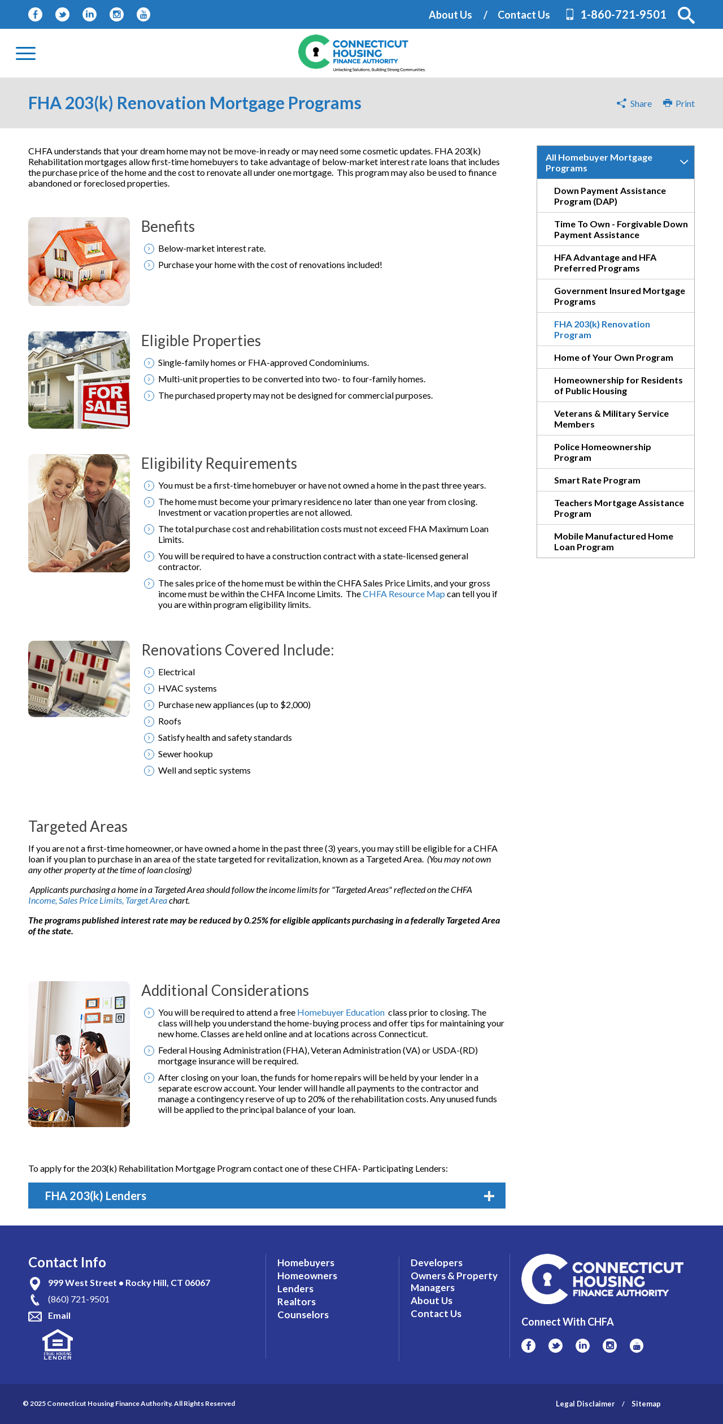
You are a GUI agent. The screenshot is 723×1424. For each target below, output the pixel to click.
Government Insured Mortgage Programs (619, 296)
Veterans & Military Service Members (611, 418)
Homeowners (307, 1275)
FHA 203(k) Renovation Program (602, 329)
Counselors (303, 1315)
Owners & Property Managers (454, 1281)
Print (679, 103)
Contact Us (524, 14)
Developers (437, 1262)
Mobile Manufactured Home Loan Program (613, 541)
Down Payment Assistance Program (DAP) (610, 195)
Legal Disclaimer (585, 1403)
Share (641, 103)
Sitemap (646, 1403)
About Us (450, 14)
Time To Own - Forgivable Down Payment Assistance (621, 229)
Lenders (295, 1288)
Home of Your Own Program (613, 357)
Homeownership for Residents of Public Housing (618, 385)
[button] (686, 15)
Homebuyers (305, 1262)
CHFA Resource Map (405, 593)
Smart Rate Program (597, 479)
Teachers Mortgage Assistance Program (619, 508)
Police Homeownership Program (602, 452)
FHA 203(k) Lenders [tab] (269, 1195)
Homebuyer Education (341, 1012)
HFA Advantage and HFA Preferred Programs (605, 262)
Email (59, 1315)
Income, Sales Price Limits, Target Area (97, 900)
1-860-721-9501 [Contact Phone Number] (623, 14)
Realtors (296, 1302)
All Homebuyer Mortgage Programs (599, 162)
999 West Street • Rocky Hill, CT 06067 (129, 1282)
